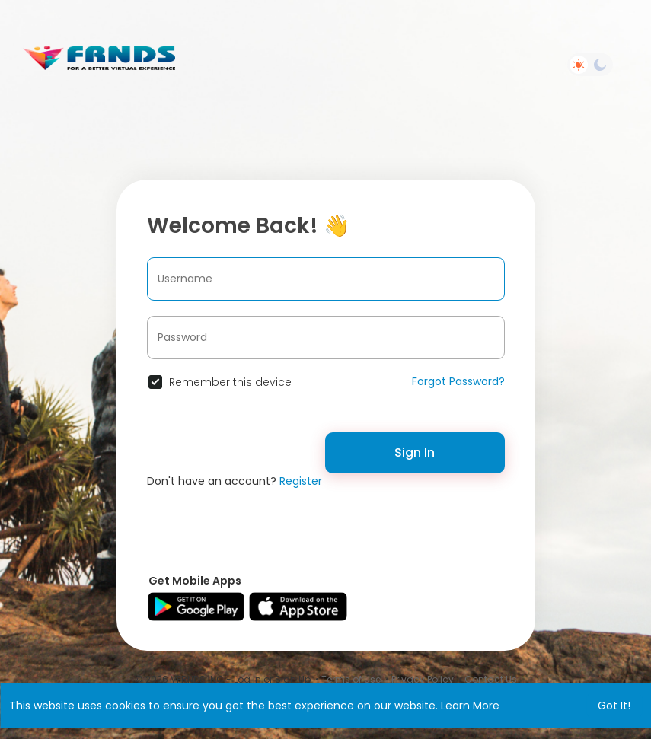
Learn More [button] (470, 705)
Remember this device (230, 382)
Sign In (414, 452)
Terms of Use (351, 679)
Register (300, 481)
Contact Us (490, 679)
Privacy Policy (422, 679)
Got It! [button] (614, 705)
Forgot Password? (458, 381)
